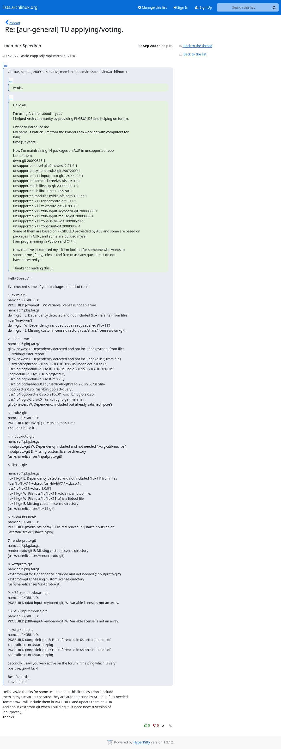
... (5, 64)
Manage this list (152, 7)
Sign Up (203, 7)
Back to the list (192, 54)
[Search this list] (243, 7)
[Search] (274, 7)
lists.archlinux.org (20, 7)
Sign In (181, 7)
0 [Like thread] (147, 725)
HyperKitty (141, 742)
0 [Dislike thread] (156, 725)
